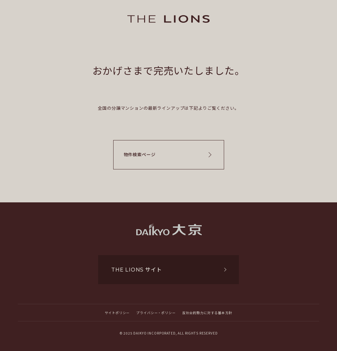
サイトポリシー (117, 312)
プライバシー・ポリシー (155, 312)
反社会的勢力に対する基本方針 (207, 312)
